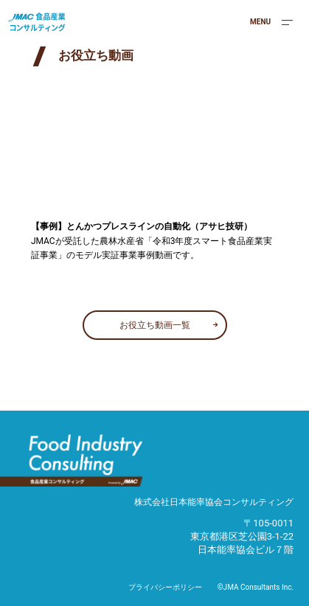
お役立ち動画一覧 (154, 325)
